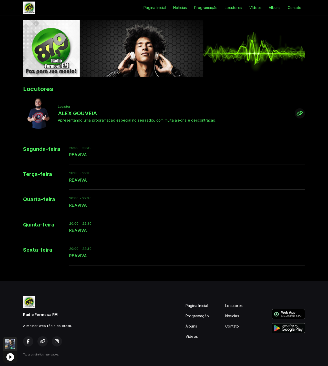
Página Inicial (155, 7)
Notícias (180, 7)
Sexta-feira (37, 250)
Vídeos (255, 7)
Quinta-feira (39, 225)
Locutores (233, 7)
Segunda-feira (41, 149)
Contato (294, 7)
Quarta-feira (39, 199)
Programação (206, 7)
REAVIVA (78, 154)
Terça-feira (37, 174)
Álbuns (274, 7)
